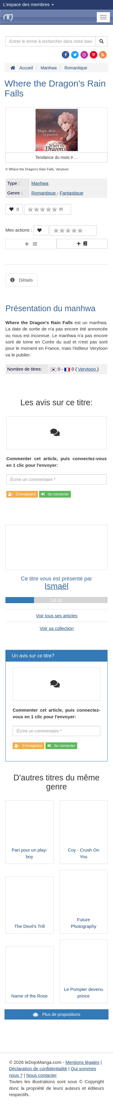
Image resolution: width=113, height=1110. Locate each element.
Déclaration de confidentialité (38, 1068)
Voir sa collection (57, 628)
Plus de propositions (60, 1014)
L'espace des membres (28, 4)
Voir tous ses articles (56, 615)
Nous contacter (41, 1075)
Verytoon (87, 369)
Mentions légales (82, 1062)
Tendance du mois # (56, 157)
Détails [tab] (25, 280)
